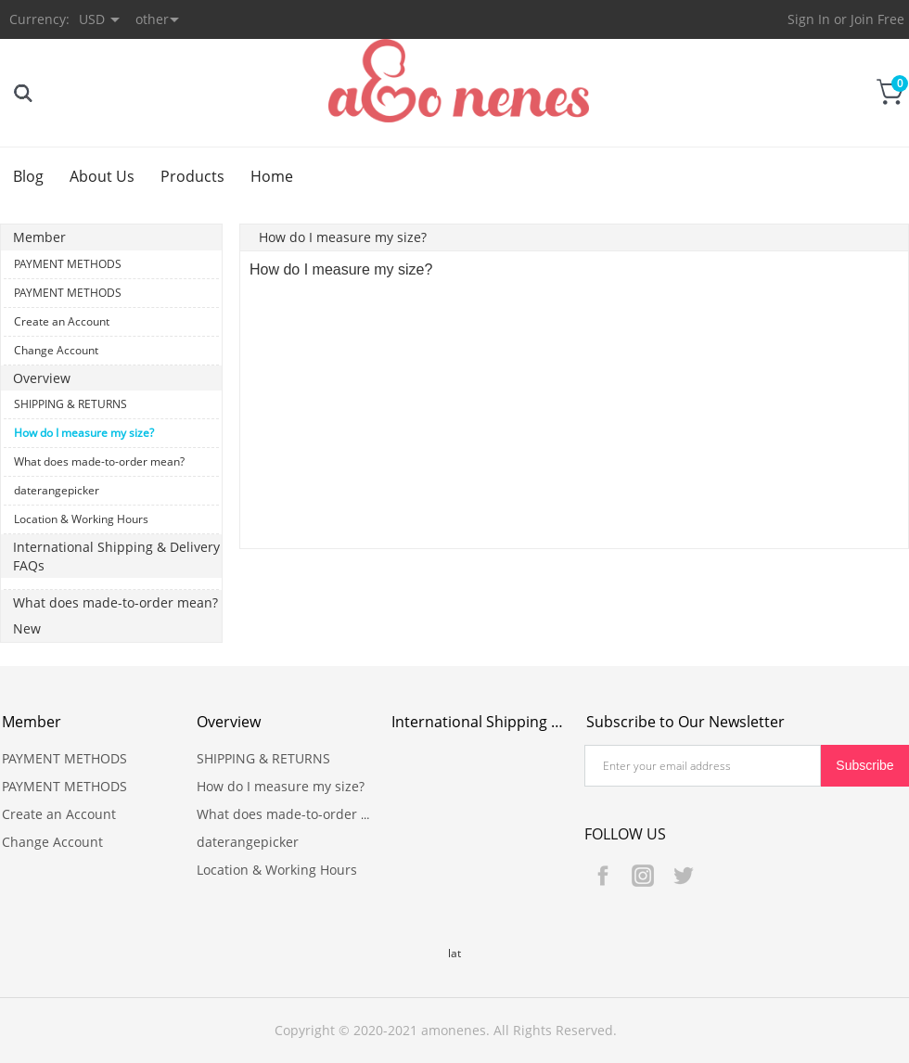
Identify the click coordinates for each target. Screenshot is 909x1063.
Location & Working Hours (81, 519)
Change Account (56, 350)
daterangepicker (56, 490)
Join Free (877, 19)
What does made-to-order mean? (99, 461)
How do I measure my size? (84, 433)
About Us (102, 176)
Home (271, 176)
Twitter (682, 875)
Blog (28, 176)
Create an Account (61, 321)
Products (192, 176)
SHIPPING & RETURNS (70, 404)
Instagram (642, 875)
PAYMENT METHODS (68, 264)
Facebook (602, 875)
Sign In (808, 19)
